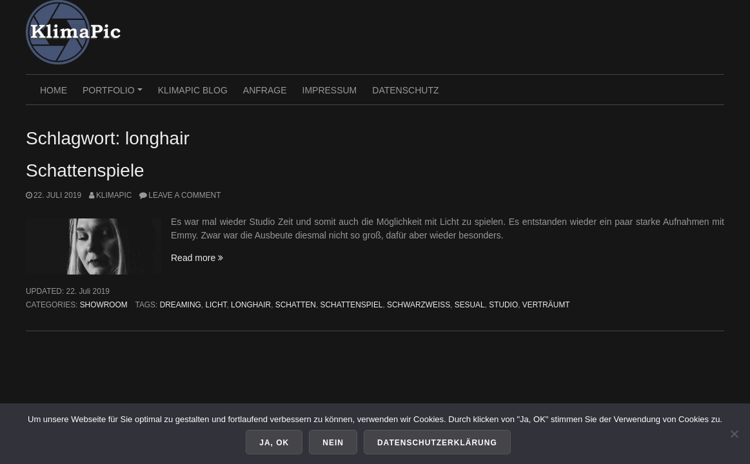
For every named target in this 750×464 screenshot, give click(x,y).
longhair (251, 304)
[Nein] (733, 433)
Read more (197, 258)
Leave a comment (184, 195)
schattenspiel (352, 304)
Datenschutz (405, 90)
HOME (53, 90)
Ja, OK (274, 442)
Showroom (104, 304)
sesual (470, 304)
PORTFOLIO (114, 94)
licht (215, 304)
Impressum (329, 90)
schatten (295, 304)
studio (503, 304)
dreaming (180, 304)
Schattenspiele (85, 170)
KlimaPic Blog (193, 90)
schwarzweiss (418, 304)
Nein (333, 442)
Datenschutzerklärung (437, 442)
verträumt (546, 304)
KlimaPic (114, 195)
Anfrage (265, 90)
